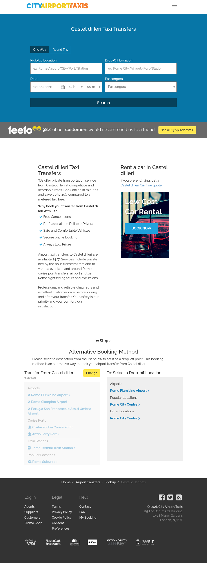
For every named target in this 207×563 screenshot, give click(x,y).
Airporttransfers (88, 482)
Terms (56, 506)
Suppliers (31, 512)
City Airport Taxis (170, 507)
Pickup (110, 482)
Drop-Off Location (119, 60)
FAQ (82, 512)
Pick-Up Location (43, 60)
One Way (39, 49)
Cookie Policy (61, 517)
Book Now (141, 228)
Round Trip (60, 49)
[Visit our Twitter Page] (170, 499)
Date (34, 79)
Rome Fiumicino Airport (128, 391)
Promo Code (33, 523)
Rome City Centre (123, 404)
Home (66, 482)
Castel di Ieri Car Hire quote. (142, 185)
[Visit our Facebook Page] (162, 499)
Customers (32, 517)
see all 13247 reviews (177, 130)
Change (91, 373)
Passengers (114, 79)
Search (103, 102)
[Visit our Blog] (179, 499)
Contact (85, 506)
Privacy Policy (62, 512)
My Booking (87, 517)
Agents (29, 506)
